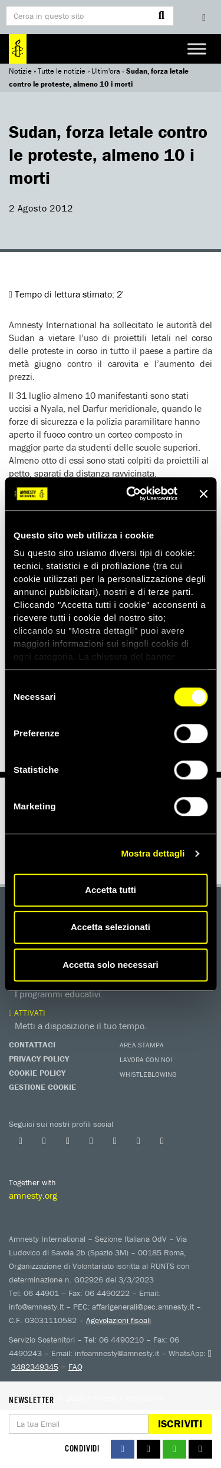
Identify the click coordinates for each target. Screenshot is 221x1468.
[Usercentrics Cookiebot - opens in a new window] (131, 493)
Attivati (27, 1012)
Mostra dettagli (152, 853)
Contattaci (32, 1044)
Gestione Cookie (42, 1087)
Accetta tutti (110, 890)
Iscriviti (180, 1423)
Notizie (20, 71)
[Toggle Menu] (196, 48)
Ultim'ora (105, 71)
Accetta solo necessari (110, 965)
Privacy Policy (39, 1058)
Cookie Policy (37, 1072)
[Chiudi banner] (203, 494)
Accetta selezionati (110, 927)
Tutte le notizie (61, 71)
